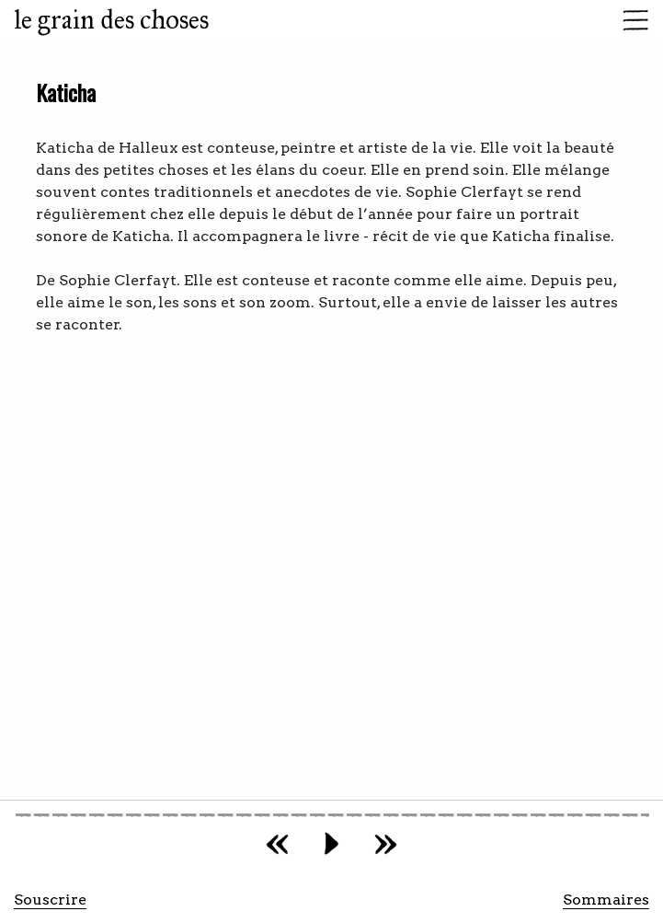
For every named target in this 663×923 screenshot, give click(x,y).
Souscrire (50, 899)
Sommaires (606, 899)
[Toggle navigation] (630, 20)
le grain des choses (111, 20)
